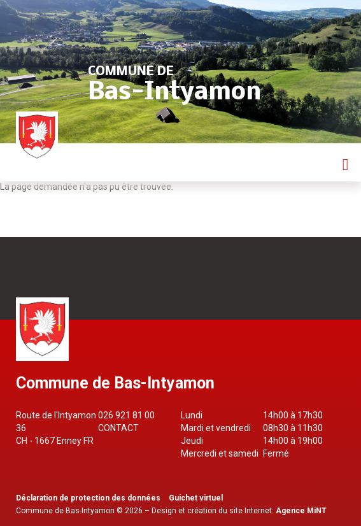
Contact (118, 428)
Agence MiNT (301, 510)
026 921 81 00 (126, 415)
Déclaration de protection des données (88, 498)
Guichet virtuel (196, 498)
